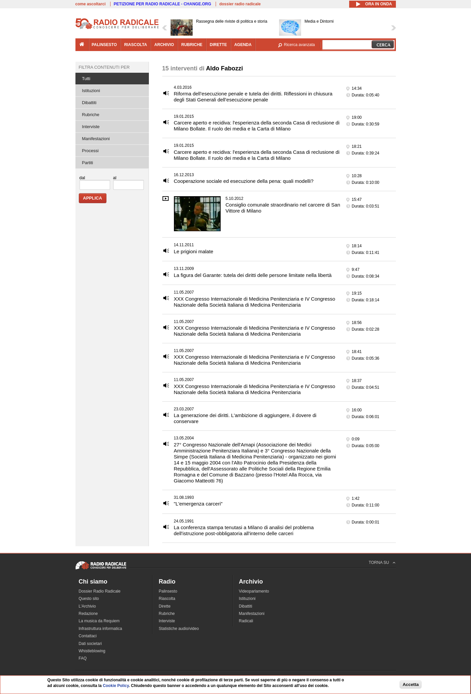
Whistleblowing (92, 651)
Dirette (165, 606)
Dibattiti (89, 102)
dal (82, 178)
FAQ (83, 658)
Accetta (411, 684)
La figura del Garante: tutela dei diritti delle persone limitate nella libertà (253, 275)
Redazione (88, 613)
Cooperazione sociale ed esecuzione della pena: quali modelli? (244, 181)
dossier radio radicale (240, 4)
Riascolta (167, 598)
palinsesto (104, 44)
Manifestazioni (96, 138)
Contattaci (88, 636)
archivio (164, 44)
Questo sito (89, 598)
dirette (218, 44)
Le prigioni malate (193, 251)
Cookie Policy (116, 685)
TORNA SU (379, 562)
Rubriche (90, 114)
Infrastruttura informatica (100, 628)
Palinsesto (168, 591)
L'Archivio (87, 606)
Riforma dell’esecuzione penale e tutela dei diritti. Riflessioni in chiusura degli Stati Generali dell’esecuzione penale (253, 96)
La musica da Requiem (99, 621)
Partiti (87, 162)
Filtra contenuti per (104, 67)
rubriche (191, 44)
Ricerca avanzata (299, 44)
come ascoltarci (90, 4)
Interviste (91, 126)
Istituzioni (91, 90)
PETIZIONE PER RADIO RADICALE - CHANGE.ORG (162, 4)
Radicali (246, 621)
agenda (243, 44)
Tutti (86, 78)
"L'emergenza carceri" (198, 503)
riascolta (135, 44)
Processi (90, 150)
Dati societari (90, 643)
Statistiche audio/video (179, 628)
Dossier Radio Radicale (100, 591)
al (114, 178)
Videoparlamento (254, 591)
